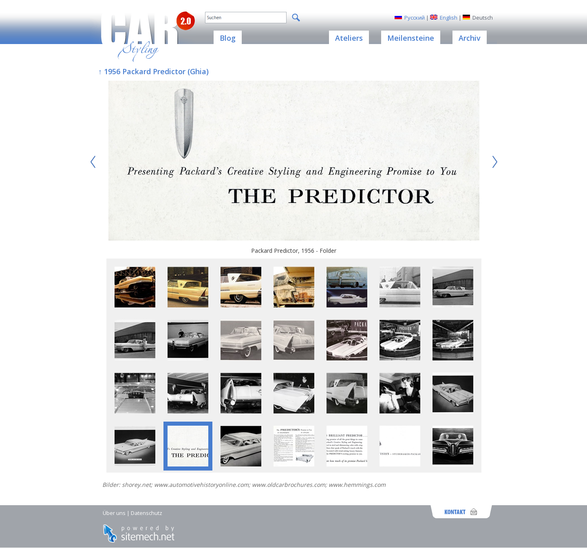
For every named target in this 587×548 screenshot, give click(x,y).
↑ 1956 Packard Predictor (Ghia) (153, 71)
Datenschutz (146, 513)
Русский (414, 17)
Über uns (114, 513)
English (448, 17)
